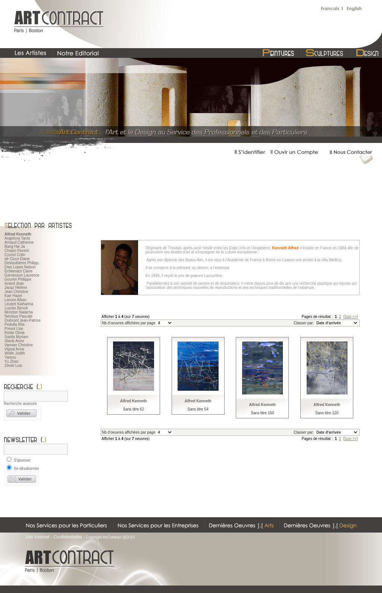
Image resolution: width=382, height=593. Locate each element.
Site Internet (37, 537)
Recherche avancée (20, 404)
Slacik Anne (14, 341)
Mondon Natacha (18, 312)
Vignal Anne (14, 349)
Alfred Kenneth (133, 401)
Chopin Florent (16, 251)
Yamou (10, 357)
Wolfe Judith (14, 353)
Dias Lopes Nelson (20, 267)
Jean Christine (16, 292)
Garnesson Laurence (21, 275)
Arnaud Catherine (19, 242)
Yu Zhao (11, 361)
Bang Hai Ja (14, 246)
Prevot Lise (13, 329)
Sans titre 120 (326, 413)
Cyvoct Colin (14, 255)
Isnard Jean (14, 283)
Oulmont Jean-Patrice (22, 320)
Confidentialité (67, 537)
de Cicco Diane (17, 259)
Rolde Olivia (14, 333)
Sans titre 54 (198, 409)
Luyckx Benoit (16, 308)
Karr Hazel (13, 296)
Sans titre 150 (262, 413)
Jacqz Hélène (15, 287)
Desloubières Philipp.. (22, 263)
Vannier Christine (18, 345)
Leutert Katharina (18, 304)
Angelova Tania (17, 238)
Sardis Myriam (16, 337)
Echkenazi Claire (18, 271)
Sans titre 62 (133, 409)
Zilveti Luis (13, 365)
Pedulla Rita (14, 324)
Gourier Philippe (17, 279)
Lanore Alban (15, 300)
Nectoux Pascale (18, 316)
